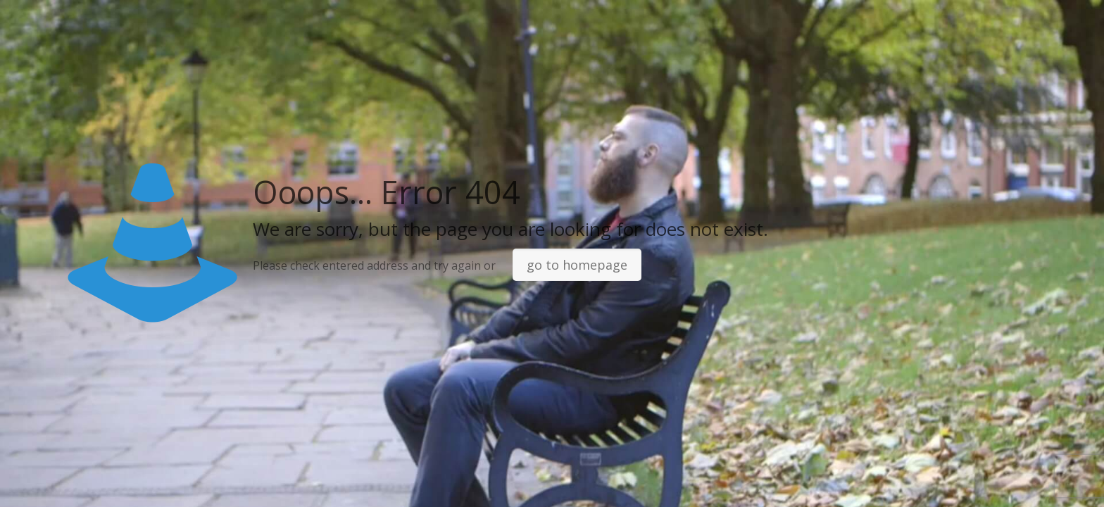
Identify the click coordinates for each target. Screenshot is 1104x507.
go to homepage (577, 264)
